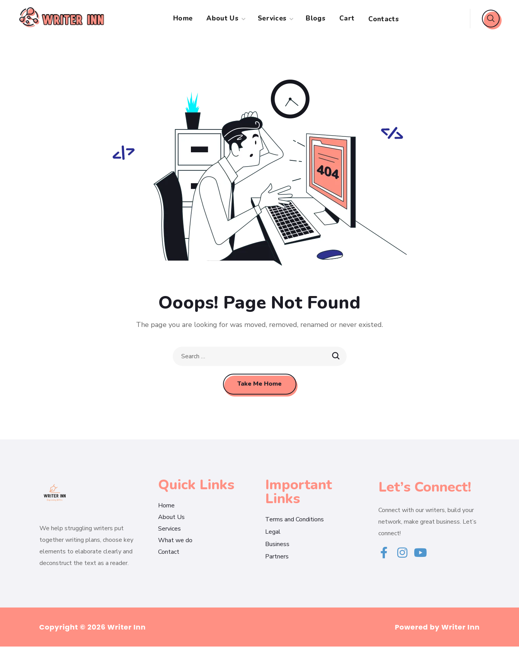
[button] (491, 18)
